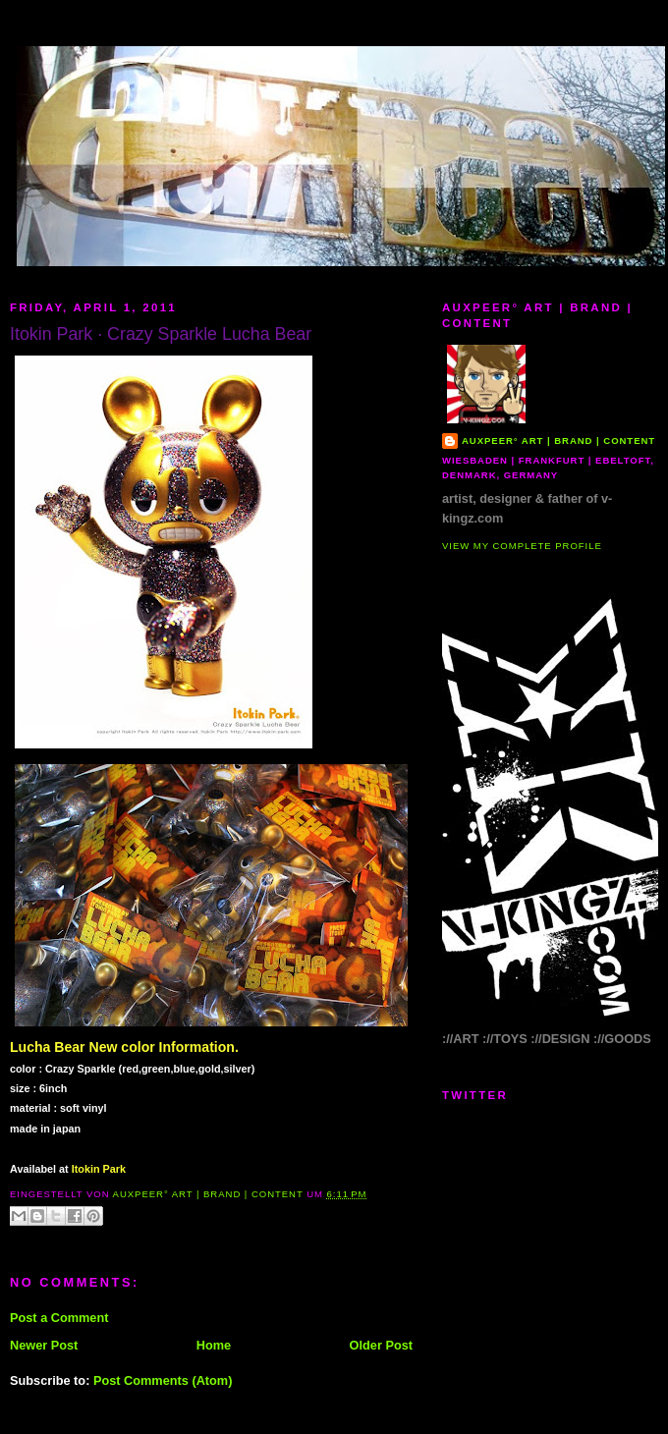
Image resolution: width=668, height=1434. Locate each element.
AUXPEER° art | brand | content (558, 440)
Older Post (381, 1345)
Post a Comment (59, 1317)
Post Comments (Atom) (163, 1380)
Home (213, 1345)
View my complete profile (522, 545)
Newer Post (44, 1345)
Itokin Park (99, 1169)
